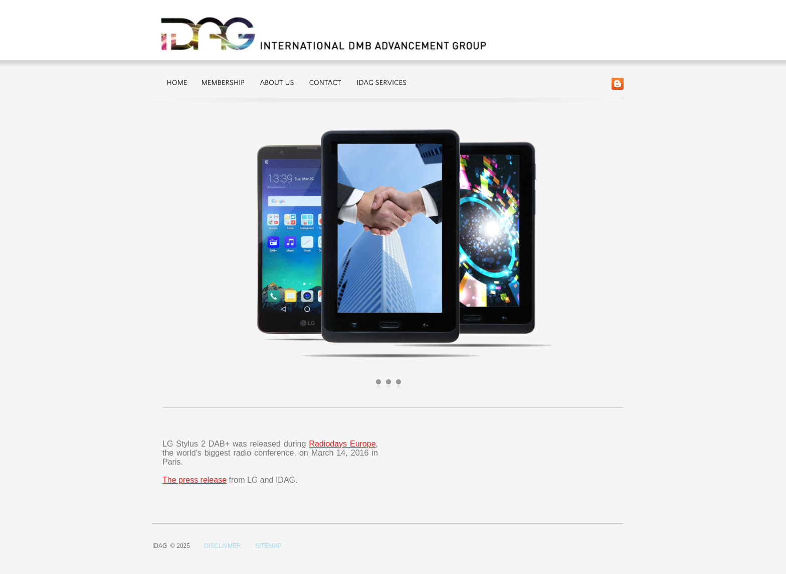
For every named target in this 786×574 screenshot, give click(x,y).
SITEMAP (268, 545)
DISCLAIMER (222, 545)
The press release (194, 480)
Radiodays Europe (342, 444)
